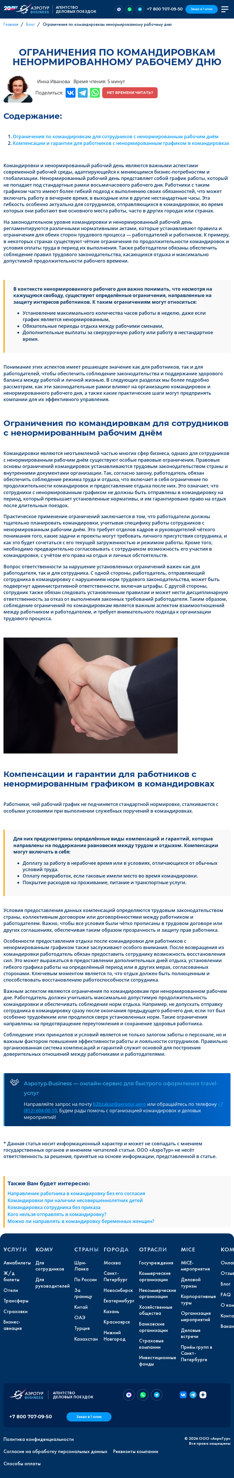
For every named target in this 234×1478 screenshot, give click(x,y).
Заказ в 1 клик (202, 9)
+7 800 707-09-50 (165, 9)
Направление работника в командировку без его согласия (76, 1193)
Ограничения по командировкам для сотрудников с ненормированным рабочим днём (116, 136)
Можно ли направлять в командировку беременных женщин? (81, 1221)
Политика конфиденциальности (38, 1439)
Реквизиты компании (135, 1451)
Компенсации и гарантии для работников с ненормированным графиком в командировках (121, 143)
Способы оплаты (22, 1463)
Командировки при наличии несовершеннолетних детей (75, 1200)
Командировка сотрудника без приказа (54, 1207)
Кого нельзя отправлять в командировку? (57, 1214)
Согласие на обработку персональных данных (55, 1451)
